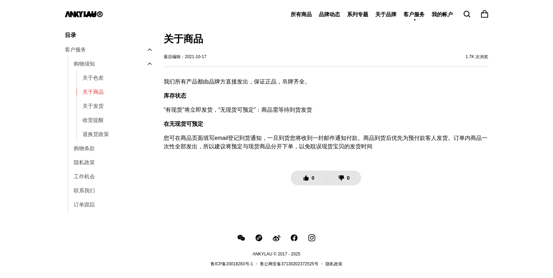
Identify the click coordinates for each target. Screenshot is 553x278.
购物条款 (84, 148)
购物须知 (84, 64)
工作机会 (84, 176)
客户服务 (414, 14)
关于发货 (93, 106)
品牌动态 (329, 14)
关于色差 (93, 78)
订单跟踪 (84, 205)
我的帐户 (442, 14)
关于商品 (93, 92)
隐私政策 (84, 162)
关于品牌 (385, 14)
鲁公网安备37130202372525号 (289, 263)
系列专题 (357, 14)
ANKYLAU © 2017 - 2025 (276, 254)
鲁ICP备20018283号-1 (232, 263)
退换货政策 (96, 134)
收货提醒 (93, 120)
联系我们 (84, 190)
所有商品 (301, 14)
